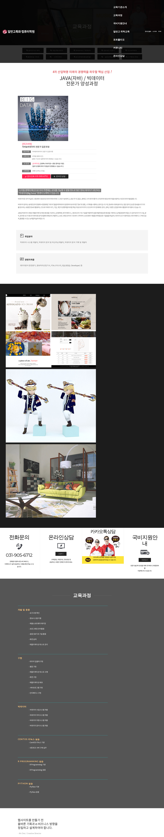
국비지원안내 (73, 4)
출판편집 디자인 (32, 57)
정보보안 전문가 (108, 50)
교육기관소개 (42, 4)
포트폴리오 (111, 4)
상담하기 (61, 363)
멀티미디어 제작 (33, 50)
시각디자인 (56, 57)
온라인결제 (142, 8)
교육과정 (57, 4)
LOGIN (149, 8)
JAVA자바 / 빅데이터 (82, 50)
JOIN (154, 8)
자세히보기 (145, 369)
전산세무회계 (131, 50)
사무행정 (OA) (132, 57)
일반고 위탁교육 (93, 4)
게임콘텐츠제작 (56, 50)
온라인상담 (54, 12)
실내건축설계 (108, 57)
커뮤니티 (39, 12)
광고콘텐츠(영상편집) (82, 57)
